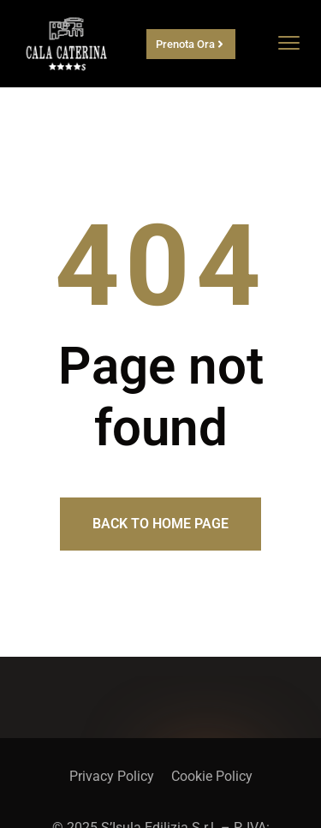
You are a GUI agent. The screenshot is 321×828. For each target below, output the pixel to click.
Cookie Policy (212, 776)
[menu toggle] (289, 42)
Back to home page (160, 523)
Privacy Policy (111, 776)
